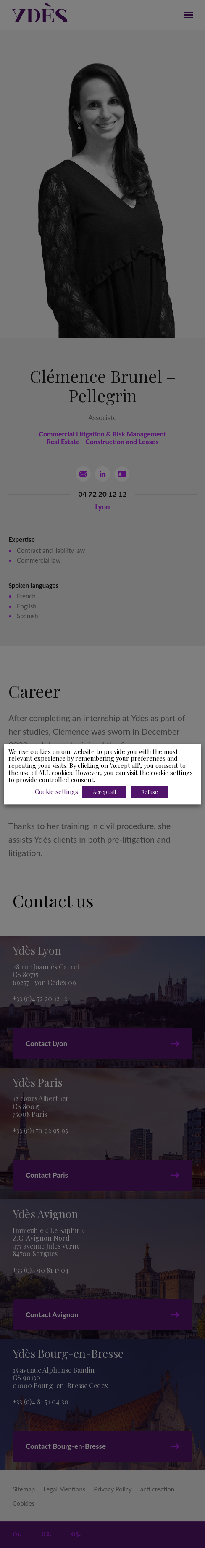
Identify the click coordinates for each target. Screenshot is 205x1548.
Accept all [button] (104, 791)
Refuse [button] (149, 791)
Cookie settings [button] (56, 791)
